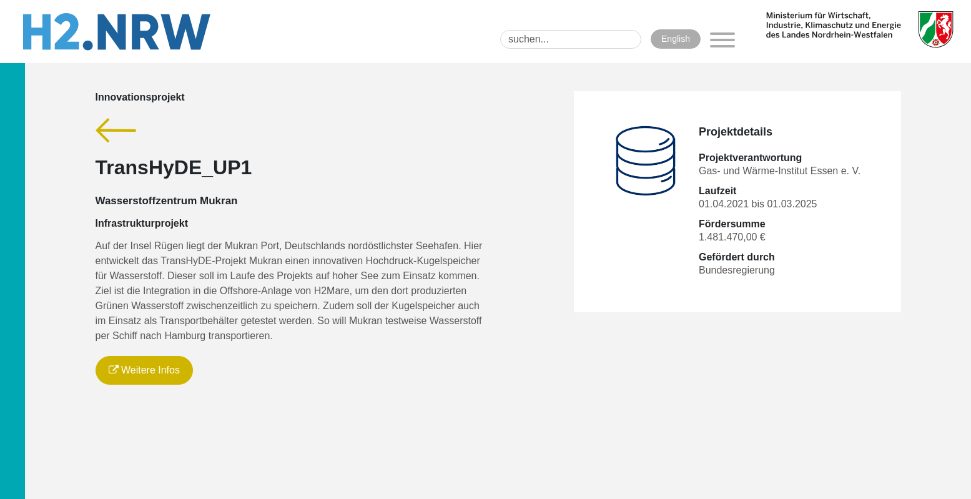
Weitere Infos (144, 370)
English (675, 39)
